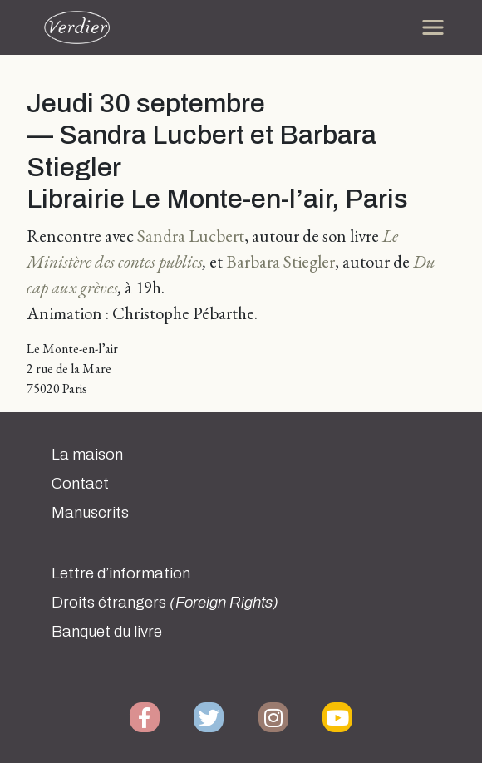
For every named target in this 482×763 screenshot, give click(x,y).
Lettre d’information (121, 573)
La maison (87, 454)
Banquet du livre (107, 631)
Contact (80, 483)
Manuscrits (90, 513)
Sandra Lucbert (190, 235)
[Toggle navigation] (433, 27)
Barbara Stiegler (280, 261)
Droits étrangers (165, 602)
